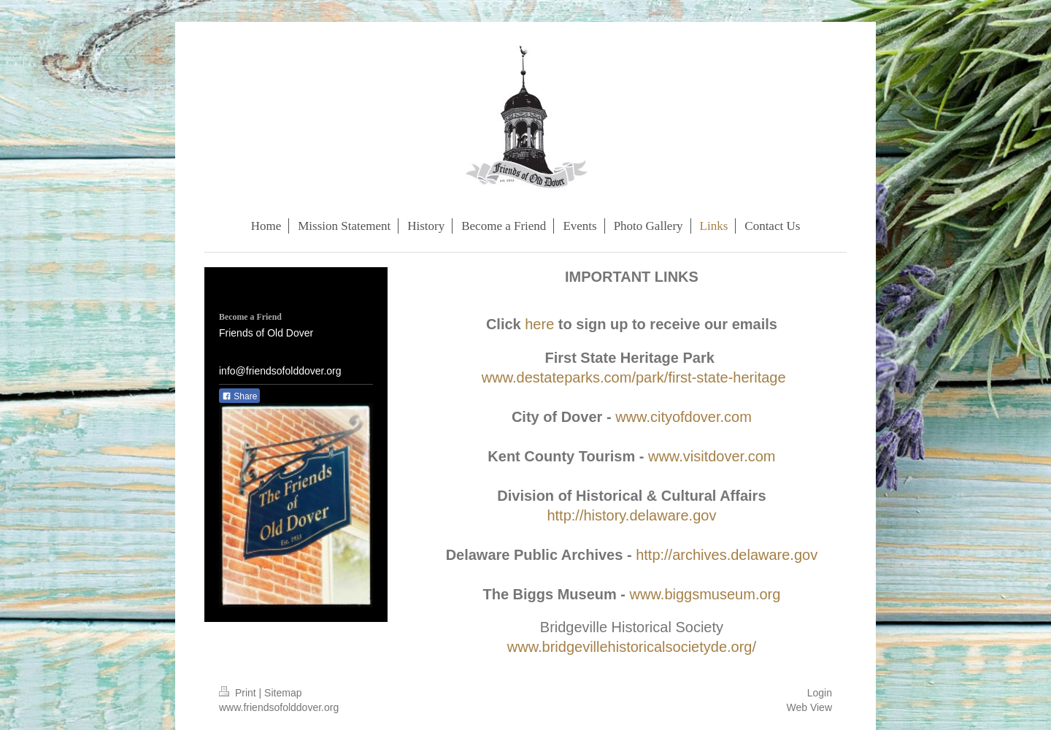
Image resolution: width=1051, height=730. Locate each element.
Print (239, 693)
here (539, 324)
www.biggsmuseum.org (705, 594)
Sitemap (282, 693)
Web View (809, 707)
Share (239, 396)
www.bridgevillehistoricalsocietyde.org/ (631, 647)
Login (819, 693)
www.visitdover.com (712, 456)
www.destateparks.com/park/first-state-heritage (634, 377)
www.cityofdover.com (683, 417)
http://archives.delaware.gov (726, 555)
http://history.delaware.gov (631, 515)
